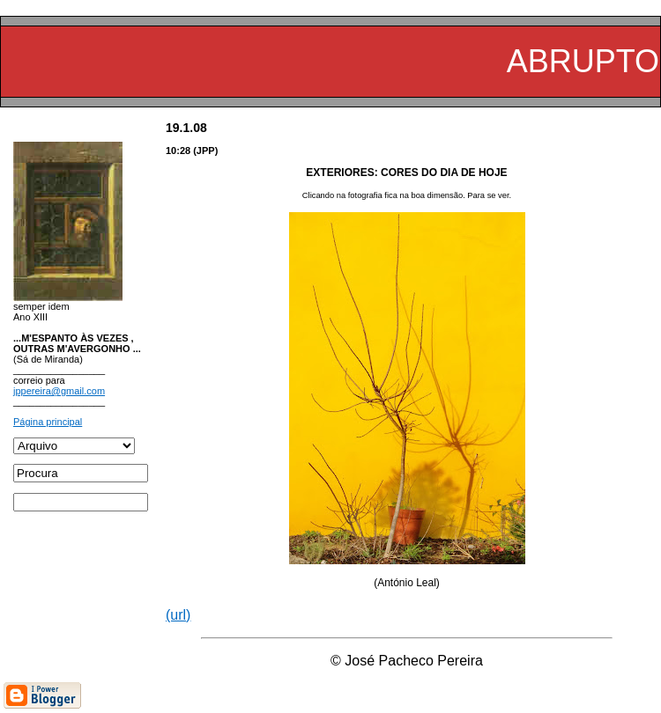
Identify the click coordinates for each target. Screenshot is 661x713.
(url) (178, 614)
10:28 (178, 150)
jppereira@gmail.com (59, 391)
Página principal (47, 421)
